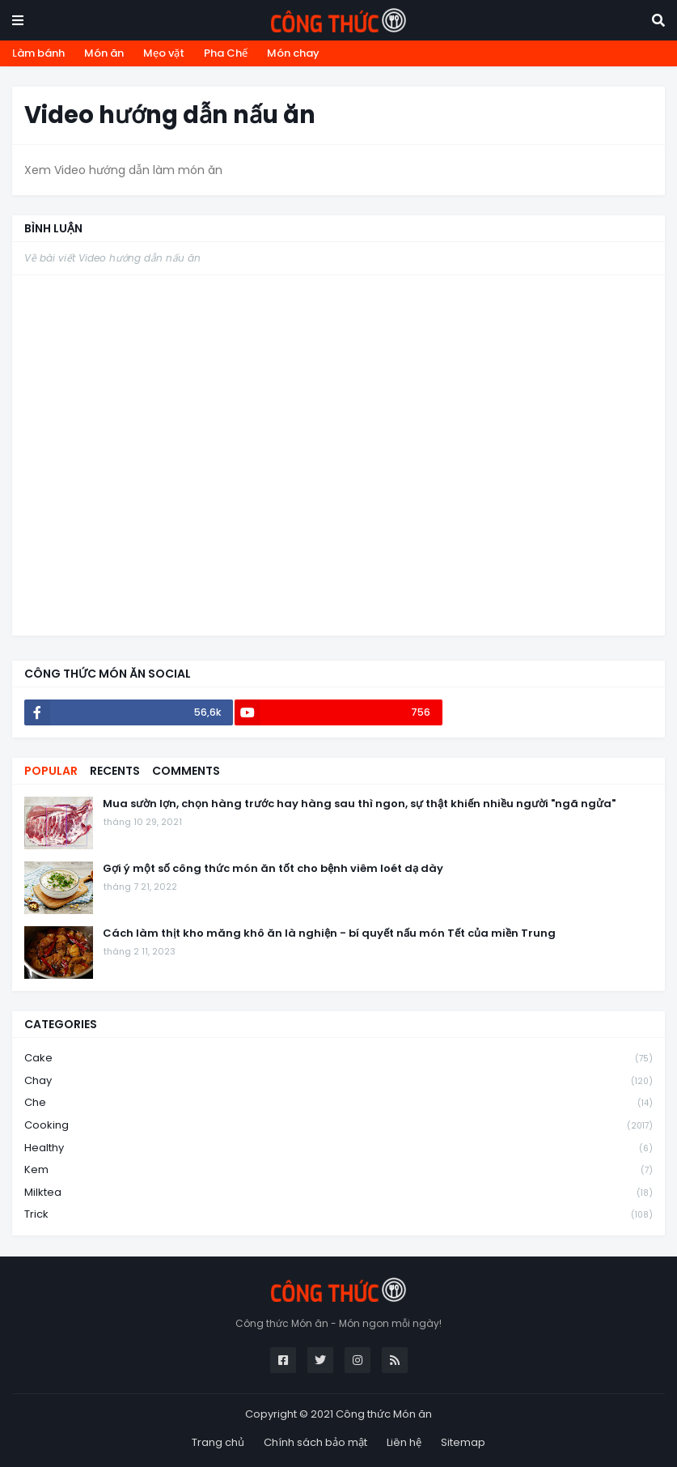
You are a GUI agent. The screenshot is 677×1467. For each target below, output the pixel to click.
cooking (338, 1125)
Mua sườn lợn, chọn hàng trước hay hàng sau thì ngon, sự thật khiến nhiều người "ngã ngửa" (359, 804)
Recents (115, 771)
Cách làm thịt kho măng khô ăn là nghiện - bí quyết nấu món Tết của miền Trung (329, 933)
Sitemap (463, 1442)
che (338, 1103)
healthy (338, 1148)
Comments (186, 771)
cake (338, 1058)
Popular (51, 771)
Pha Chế (226, 53)
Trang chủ (218, 1442)
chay (338, 1081)
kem (338, 1170)
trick (338, 1214)
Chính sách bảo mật (315, 1442)
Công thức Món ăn (384, 1414)
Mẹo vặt (163, 53)
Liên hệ (404, 1442)
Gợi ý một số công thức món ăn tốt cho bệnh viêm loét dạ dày (273, 868)
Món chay (293, 53)
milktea (338, 1192)
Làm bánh (38, 53)
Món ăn (104, 53)
